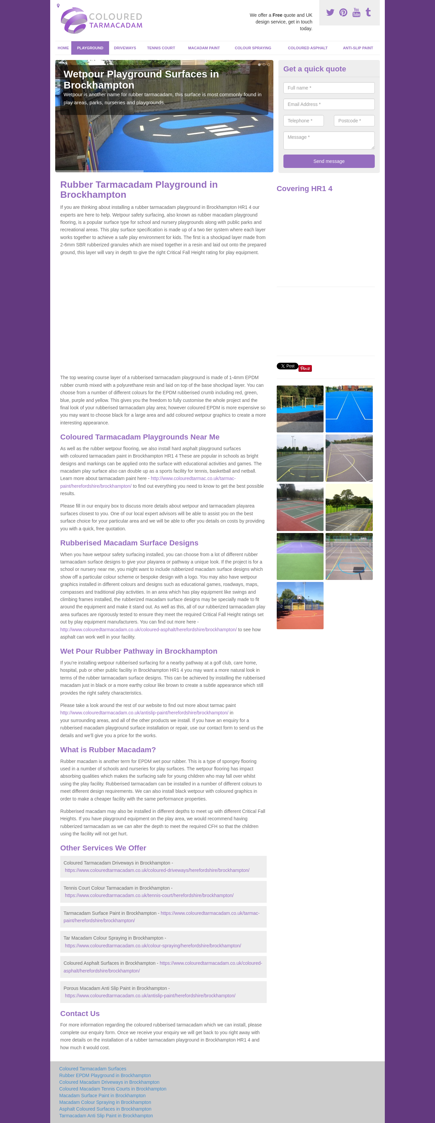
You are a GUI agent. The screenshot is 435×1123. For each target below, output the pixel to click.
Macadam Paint (204, 48)
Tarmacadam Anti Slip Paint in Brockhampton (106, 1115)
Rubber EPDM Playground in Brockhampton (105, 1075)
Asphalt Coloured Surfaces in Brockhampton (105, 1109)
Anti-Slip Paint (358, 48)
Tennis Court (161, 48)
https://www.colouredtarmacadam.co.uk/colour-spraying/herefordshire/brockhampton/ (153, 945)
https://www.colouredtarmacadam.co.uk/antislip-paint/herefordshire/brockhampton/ (150, 995)
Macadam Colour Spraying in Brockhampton (105, 1102)
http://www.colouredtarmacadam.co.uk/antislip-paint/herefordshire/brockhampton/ (144, 712)
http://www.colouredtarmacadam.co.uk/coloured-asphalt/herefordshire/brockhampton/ (148, 629)
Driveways (125, 48)
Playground (90, 48)
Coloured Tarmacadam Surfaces (92, 1068)
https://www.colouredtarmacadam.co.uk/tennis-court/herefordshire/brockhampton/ (149, 895)
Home (63, 48)
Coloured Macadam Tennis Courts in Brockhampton (112, 1088)
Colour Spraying (253, 48)
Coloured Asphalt (308, 48)
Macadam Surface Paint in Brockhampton (102, 1095)
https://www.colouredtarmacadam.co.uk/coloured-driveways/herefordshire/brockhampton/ (157, 870)
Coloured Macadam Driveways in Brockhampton (109, 1082)
